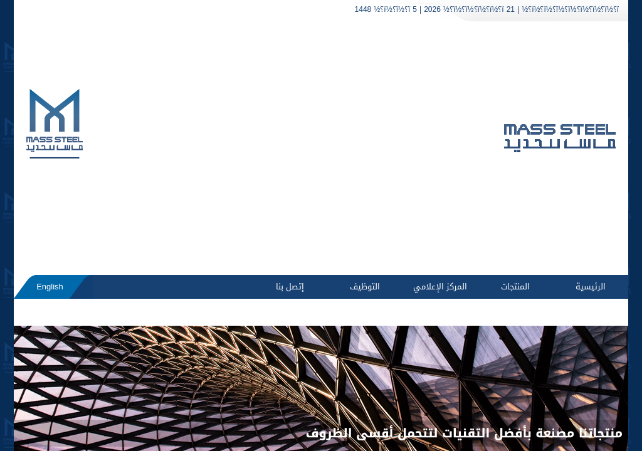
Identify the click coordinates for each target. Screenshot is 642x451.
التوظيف (365, 286)
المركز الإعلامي (440, 286)
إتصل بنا (290, 286)
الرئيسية (591, 286)
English (49, 286)
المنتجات (515, 286)
